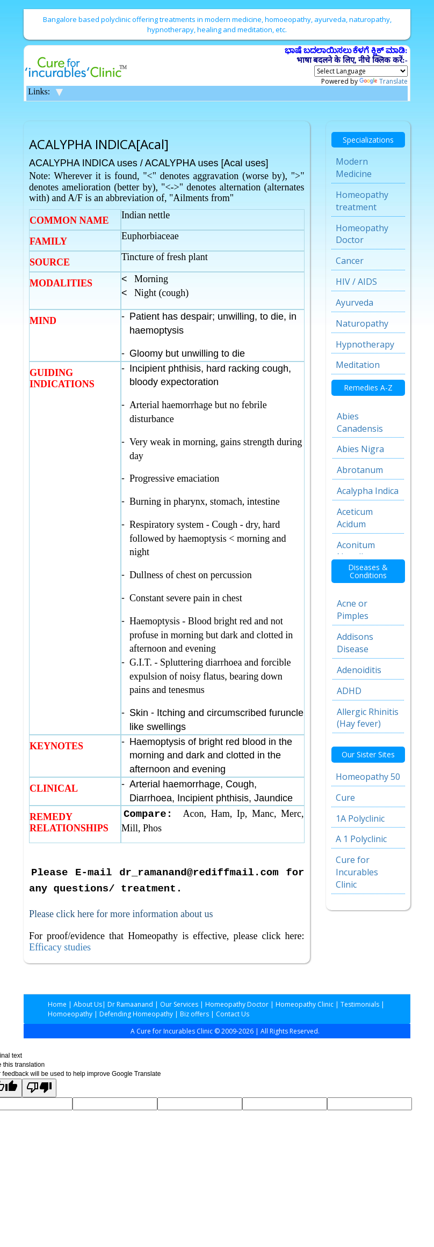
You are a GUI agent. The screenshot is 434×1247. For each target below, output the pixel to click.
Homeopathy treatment (362, 201)
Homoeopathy (70, 1014)
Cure (345, 797)
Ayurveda (354, 302)
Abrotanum (360, 470)
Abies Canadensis (360, 422)
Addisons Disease (355, 643)
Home (57, 1004)
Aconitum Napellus (356, 551)
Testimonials (360, 1004)
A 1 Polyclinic (361, 839)
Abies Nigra (360, 449)
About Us (88, 1004)
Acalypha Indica (368, 491)
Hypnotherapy (365, 344)
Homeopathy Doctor (362, 234)
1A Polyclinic (360, 818)
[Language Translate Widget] (361, 71)
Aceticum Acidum (355, 518)
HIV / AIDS (356, 281)
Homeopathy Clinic (305, 1004)
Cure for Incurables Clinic (357, 872)
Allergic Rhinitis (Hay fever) (368, 718)
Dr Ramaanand (130, 1004)
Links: (39, 91)
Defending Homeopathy (136, 1014)
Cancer (350, 261)
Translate (383, 81)
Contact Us (232, 1014)
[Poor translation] (39, 1088)
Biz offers (194, 1014)
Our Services (179, 1004)
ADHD (349, 691)
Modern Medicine (354, 168)
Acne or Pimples (352, 609)
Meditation (358, 365)
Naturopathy (362, 323)
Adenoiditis (359, 670)
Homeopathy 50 (368, 777)
